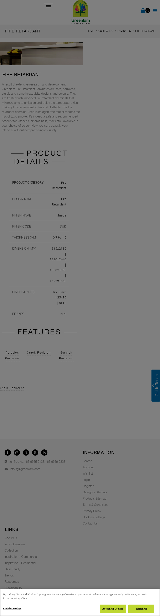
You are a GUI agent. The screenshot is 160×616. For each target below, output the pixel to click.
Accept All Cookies (112, 608)
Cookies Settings (12, 608)
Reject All (141, 608)
